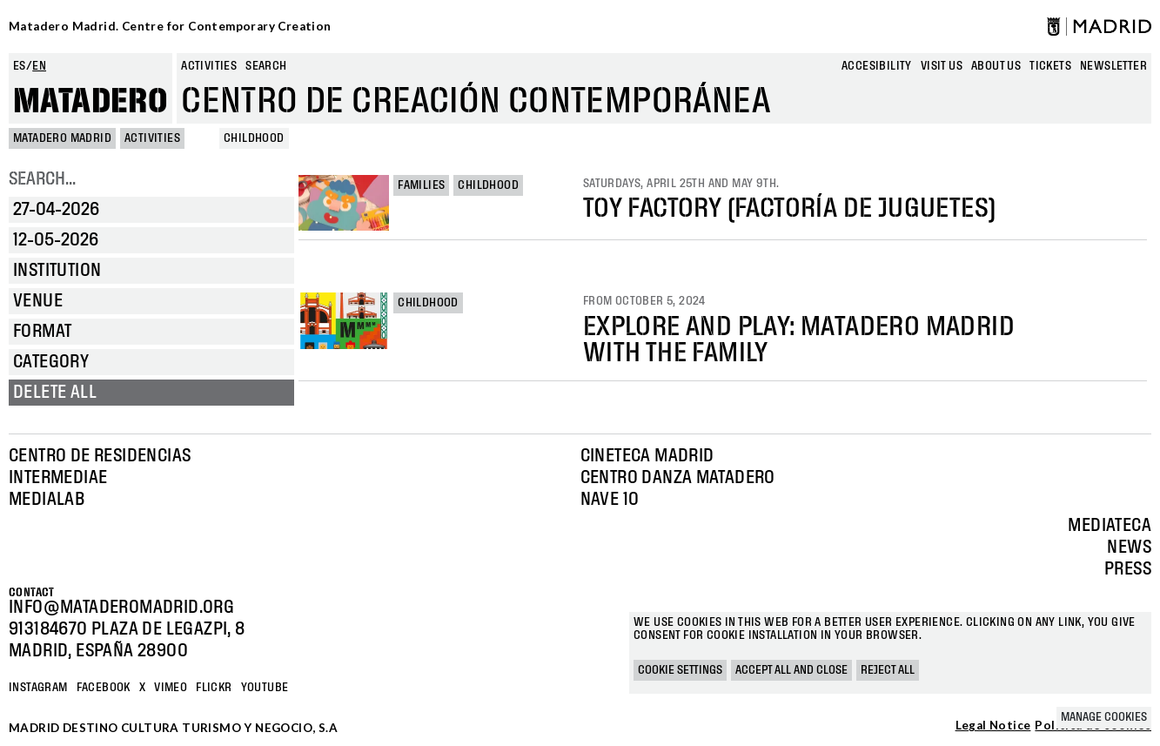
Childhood (488, 185)
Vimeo (170, 688)
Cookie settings (680, 670)
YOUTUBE (265, 688)
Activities (209, 66)
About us (996, 66)
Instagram (38, 688)
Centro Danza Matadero (677, 478)
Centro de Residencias (100, 456)
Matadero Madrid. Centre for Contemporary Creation (170, 26)
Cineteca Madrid (647, 456)
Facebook (104, 688)
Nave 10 (610, 499)
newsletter (1113, 66)
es (19, 66)
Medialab (46, 499)
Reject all (888, 670)
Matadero (90, 101)
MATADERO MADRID (62, 138)
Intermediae (58, 478)
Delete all (55, 392)
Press (1127, 569)
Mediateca (1109, 525)
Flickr (213, 688)
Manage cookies (1104, 717)
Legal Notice (993, 726)
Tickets (1050, 66)
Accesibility (877, 66)
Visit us (941, 66)
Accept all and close (791, 670)
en (39, 66)
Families (421, 185)
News (1129, 547)
